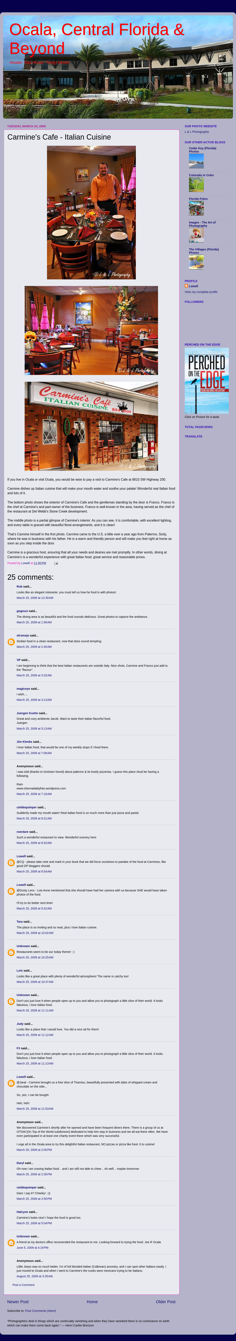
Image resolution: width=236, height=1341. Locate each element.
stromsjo (23, 635)
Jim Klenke (24, 741)
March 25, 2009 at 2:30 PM (34, 1174)
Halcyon (22, 1212)
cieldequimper (27, 807)
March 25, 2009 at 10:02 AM (35, 933)
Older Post (165, 1301)
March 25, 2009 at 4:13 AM (34, 699)
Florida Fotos (198, 198)
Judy (20, 1023)
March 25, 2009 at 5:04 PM (34, 1223)
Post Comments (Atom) (40, 1310)
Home (92, 1301)
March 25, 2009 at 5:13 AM (34, 728)
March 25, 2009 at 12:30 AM (35, 597)
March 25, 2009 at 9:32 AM (34, 908)
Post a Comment (23, 1285)
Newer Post (18, 1301)
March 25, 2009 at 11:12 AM (35, 1035)
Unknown (23, 946)
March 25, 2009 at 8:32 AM (34, 843)
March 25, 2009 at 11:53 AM (35, 1108)
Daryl (20, 1163)
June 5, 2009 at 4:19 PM (32, 1247)
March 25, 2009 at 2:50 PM (34, 1198)
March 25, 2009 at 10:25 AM (35, 957)
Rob (19, 586)
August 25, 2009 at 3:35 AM (35, 1276)
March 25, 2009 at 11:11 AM (35, 1010)
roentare (23, 831)
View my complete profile (201, 292)
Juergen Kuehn (27, 713)
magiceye (23, 688)
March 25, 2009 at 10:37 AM (35, 981)
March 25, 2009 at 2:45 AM (34, 646)
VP (19, 660)
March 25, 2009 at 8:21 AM (34, 818)
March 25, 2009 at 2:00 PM (34, 1149)
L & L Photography (197, 131)
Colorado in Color (201, 175)
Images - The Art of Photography (202, 224)
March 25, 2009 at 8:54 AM (34, 871)
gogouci (22, 611)
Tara (20, 921)
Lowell (21, 856)
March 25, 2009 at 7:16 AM (34, 794)
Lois (20, 970)
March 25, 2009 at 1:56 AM (34, 622)
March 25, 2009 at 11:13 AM (35, 1063)
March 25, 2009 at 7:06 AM (34, 753)
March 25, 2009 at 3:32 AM (34, 675)
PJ (18, 1048)
